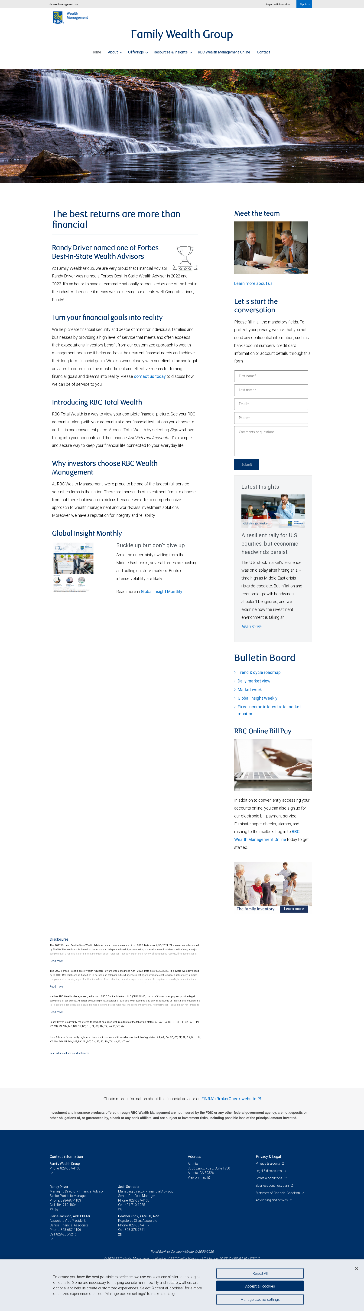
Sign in (304, 4)
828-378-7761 (135, 1230)
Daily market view (254, 681)
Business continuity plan (273, 1185)
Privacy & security (268, 1163)
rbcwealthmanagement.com (63, 4)
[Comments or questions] (271, 441)
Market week (250, 689)
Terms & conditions (270, 1178)
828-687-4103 (71, 1200)
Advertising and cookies (272, 1200)
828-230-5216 (66, 1234)
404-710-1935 (135, 1205)
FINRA (238, 1258)
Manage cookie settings (260, 1300)
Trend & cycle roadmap (259, 672)
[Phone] (271, 418)
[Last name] (271, 390)
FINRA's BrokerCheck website (229, 1098)
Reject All (260, 1273)
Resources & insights (173, 51)
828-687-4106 (71, 1230)
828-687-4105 (139, 1200)
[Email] (271, 404)
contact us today (150, 376)
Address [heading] (194, 1156)
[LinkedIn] (57, 1209)
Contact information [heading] (66, 1156)
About (115, 51)
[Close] (356, 1269)
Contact (263, 51)
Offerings (138, 51)
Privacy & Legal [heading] (268, 1156)
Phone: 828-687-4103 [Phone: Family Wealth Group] (65, 1168)
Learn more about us (253, 283)
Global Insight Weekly (257, 698)
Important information (278, 4)
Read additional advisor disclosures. (70, 1053)
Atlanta (193, 1164)
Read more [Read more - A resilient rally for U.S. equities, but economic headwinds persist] (251, 626)
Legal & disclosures (269, 1171)
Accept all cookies (260, 1285)
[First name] (271, 376)
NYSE (223, 1258)
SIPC (253, 1258)
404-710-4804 (66, 1205)
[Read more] (56, 961)
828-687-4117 (139, 1225)
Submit (247, 464)
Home (96, 51)
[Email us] (52, 1173)
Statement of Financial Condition (279, 1193)
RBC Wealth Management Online (224, 51)
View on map (197, 1177)
